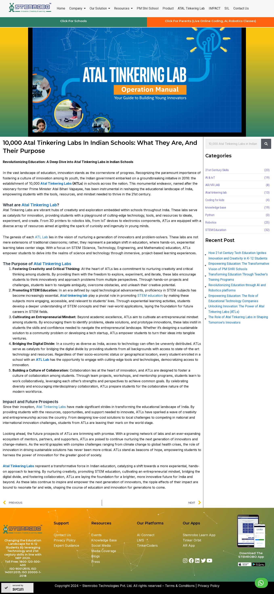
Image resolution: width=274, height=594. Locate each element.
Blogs (96, 556)
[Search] (266, 144)
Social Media (101, 545)
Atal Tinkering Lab (39, 204)
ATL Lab (41, 237)
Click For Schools (73, 21)
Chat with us (251, 583)
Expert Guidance (66, 545)
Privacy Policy (65, 540)
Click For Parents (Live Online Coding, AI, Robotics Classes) (210, 21)
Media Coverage (103, 551)
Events (96, 535)
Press (95, 562)
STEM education (150, 295)
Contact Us (62, 535)
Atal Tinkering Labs (56, 183)
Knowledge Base (104, 540)
